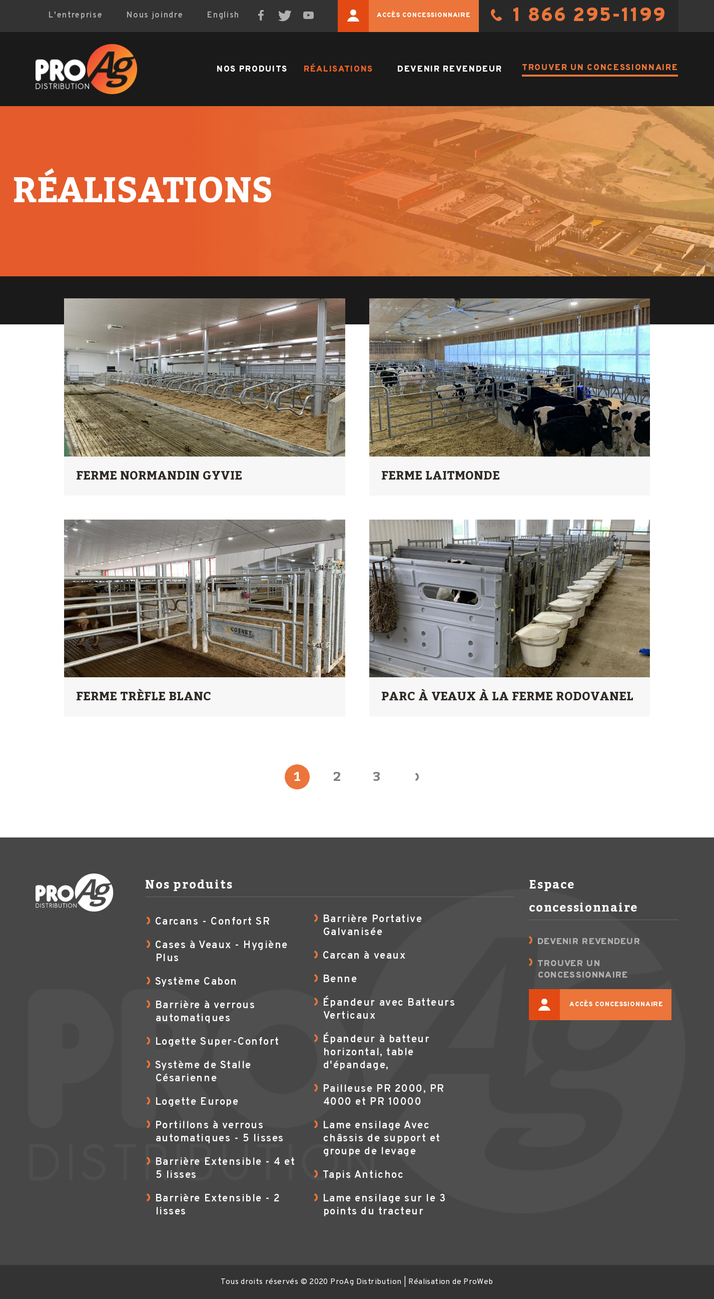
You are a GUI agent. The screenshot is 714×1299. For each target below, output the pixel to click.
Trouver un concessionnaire (600, 68)
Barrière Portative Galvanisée (373, 926)
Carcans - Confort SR (213, 922)
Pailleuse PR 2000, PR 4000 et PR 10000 (384, 1096)
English (223, 15)
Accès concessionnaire (404, 16)
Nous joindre (155, 15)
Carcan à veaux (364, 956)
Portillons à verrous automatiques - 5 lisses (219, 1132)
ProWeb (478, 1282)
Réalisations (338, 69)
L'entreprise (76, 15)
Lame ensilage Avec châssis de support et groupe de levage (382, 1138)
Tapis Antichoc (363, 1175)
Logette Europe (197, 1102)
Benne (340, 979)
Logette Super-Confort (217, 1042)
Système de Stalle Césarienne (203, 1072)
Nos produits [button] (252, 69)
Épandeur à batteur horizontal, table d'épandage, (376, 1052)
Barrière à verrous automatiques (205, 1012)
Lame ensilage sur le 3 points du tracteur (384, 1205)
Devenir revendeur (449, 69)
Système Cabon (196, 982)
